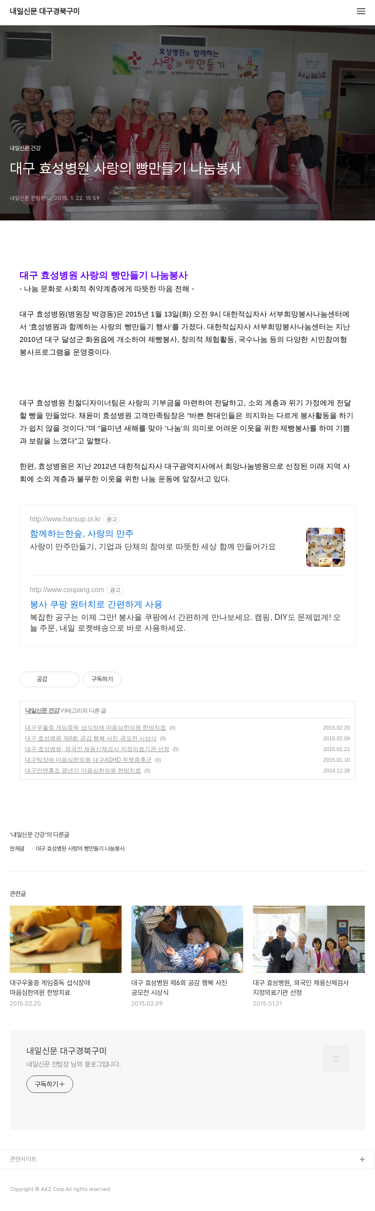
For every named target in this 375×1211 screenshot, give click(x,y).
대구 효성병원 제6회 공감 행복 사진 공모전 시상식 (91, 738)
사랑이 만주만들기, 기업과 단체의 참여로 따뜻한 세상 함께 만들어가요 (153, 546)
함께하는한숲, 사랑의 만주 (82, 533)
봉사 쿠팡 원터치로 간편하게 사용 (96, 604)
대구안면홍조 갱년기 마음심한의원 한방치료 (83, 770)
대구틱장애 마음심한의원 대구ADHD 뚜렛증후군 (88, 759)
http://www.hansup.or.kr (65, 519)
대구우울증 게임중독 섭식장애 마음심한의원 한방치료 (95, 727)
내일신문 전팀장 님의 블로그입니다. (73, 1064)
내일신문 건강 (42, 710)
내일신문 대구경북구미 (45, 11)
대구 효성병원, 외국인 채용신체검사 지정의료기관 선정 (97, 749)
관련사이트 (23, 1159)
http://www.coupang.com (67, 590)
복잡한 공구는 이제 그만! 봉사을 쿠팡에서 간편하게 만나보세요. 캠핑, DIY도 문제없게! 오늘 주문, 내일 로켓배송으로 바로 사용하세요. (185, 622)
